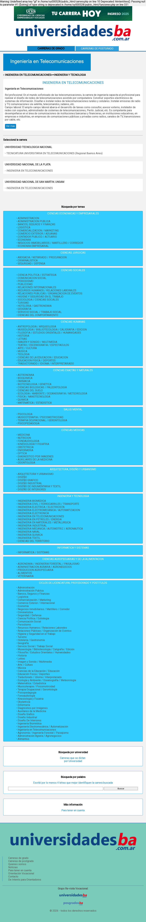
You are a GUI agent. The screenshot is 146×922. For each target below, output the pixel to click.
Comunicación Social (29, 621)
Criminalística (25, 612)
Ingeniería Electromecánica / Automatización (43, 726)
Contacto (13, 876)
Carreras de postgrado (97, 48)
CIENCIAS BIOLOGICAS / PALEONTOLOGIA (42, 387)
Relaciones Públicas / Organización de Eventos (44, 630)
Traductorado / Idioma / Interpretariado (40, 677)
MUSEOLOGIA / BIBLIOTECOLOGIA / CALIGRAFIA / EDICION (52, 329)
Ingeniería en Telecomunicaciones (37, 729)
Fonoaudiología (26, 695)
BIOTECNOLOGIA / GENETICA (34, 384)
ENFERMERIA (25, 450)
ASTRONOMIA (26, 375)
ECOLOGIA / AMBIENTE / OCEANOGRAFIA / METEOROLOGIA (52, 393)
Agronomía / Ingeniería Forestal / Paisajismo (43, 732)
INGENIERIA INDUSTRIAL (32, 525)
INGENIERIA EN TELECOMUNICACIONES (41, 516)
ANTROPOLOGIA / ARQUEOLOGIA (37, 326)
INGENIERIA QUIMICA (30, 534)
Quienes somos (17, 864)
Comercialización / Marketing (34, 599)
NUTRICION (24, 437)
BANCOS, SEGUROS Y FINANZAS (36, 224)
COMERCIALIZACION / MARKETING (38, 230)
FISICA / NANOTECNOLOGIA (34, 396)
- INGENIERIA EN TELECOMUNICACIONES (29, 170)
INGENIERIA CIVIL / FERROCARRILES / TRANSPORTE (48, 503)
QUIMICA (23, 399)
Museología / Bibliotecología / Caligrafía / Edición (46, 649)
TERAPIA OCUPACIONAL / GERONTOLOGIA (42, 420)
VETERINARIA (26, 576)
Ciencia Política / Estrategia (33, 618)
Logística (23, 596)
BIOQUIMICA (25, 378)
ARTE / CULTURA (27, 348)
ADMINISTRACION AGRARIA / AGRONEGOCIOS (45, 566)
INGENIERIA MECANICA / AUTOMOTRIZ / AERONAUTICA (50, 528)
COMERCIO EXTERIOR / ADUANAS (37, 233)
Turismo (22, 637)
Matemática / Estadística (32, 683)
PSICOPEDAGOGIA (28, 423)
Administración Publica (31, 590)
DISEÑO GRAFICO (28, 480)
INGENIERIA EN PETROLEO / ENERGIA (40, 519)
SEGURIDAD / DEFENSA (31, 263)
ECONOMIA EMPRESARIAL (33, 246)
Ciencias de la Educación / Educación (39, 671)
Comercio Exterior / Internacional (36, 603)
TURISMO (23, 302)
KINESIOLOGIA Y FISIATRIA (33, 444)
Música (22, 667)
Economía (23, 606)
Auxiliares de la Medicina (32, 711)
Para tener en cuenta (73, 810)
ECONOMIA (24, 239)
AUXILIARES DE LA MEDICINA (35, 459)
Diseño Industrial (27, 717)
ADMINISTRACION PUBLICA (34, 221)
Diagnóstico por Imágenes (33, 708)
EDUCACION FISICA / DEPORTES (37, 360)
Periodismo (24, 624)
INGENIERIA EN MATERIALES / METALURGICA (44, 522)
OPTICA (22, 453)
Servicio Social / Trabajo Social (35, 646)
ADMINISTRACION (28, 218)
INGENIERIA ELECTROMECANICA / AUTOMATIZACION (49, 510)
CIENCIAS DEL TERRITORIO (33, 541)
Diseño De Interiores (29, 720)
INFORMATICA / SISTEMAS (33, 552)
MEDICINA (24, 434)
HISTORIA (23, 335)
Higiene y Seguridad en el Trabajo (36, 633)
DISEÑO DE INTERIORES (32, 489)
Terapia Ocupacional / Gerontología (37, 689)
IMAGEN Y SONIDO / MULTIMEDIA (37, 341)
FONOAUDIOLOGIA (28, 441)
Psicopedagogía (27, 692)
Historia (22, 655)
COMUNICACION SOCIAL (32, 278)
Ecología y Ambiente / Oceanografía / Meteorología (47, 680)
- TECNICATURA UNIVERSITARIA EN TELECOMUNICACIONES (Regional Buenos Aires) (54, 153)
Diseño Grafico (26, 714)
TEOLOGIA (23, 354)
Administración (26, 587)
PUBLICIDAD (25, 284)
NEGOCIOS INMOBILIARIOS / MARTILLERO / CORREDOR (50, 242)
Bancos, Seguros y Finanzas (34, 593)
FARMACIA (24, 381)
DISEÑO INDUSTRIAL (30, 483)
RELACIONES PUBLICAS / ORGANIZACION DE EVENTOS (50, 293)
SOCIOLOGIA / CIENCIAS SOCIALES (38, 299)
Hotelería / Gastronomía (31, 640)
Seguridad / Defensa (29, 615)
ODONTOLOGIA (26, 462)
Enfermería (24, 705)
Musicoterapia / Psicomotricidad (36, 686)
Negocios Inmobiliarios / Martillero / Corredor (44, 609)
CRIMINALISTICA (28, 260)
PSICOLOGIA (25, 414)
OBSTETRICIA (26, 447)
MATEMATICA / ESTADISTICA (35, 402)
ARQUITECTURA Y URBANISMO (35, 474)
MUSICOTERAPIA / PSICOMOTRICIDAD (40, 417)
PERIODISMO (25, 281)
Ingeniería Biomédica (29, 723)
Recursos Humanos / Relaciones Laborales (42, 627)
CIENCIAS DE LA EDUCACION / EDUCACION (43, 357)
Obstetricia (24, 701)
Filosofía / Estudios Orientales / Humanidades (44, 652)
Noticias (13, 867)
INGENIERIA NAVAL (29, 531)
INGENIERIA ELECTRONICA (33, 513)
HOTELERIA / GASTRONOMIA (35, 305)
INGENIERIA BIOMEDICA (32, 500)
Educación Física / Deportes (34, 674)
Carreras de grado (18, 858)
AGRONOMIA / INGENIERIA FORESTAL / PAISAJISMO (48, 563)
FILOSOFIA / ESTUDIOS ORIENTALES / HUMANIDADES (49, 332)
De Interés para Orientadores (24, 879)
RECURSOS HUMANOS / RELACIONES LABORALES (47, 290)
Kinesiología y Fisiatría (30, 698)
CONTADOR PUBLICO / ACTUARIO (37, 236)
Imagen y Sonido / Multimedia (35, 661)
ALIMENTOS (25, 573)
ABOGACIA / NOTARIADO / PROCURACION (42, 257)
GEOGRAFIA (24, 308)
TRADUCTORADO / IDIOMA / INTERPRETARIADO (46, 363)
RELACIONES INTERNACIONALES (37, 287)
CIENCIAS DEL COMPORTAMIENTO (38, 315)
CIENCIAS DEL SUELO (30, 390)
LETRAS (22, 338)
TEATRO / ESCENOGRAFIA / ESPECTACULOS (43, 345)
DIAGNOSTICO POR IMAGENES (35, 456)
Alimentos (23, 738)
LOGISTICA (24, 227)
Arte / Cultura (25, 664)
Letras (21, 658)
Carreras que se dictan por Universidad (73, 759)
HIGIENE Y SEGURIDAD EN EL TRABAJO (40, 296)
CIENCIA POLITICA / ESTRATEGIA (37, 274)
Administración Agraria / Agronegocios (39, 735)
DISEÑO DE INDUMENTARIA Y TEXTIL (39, 486)
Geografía (23, 643)
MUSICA (22, 351)
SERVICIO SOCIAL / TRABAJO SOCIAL (40, 312)
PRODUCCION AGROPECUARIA (35, 570)
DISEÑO (22, 477)
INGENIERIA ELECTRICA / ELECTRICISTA (41, 507)
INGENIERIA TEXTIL (29, 537)
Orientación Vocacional (21, 873)
